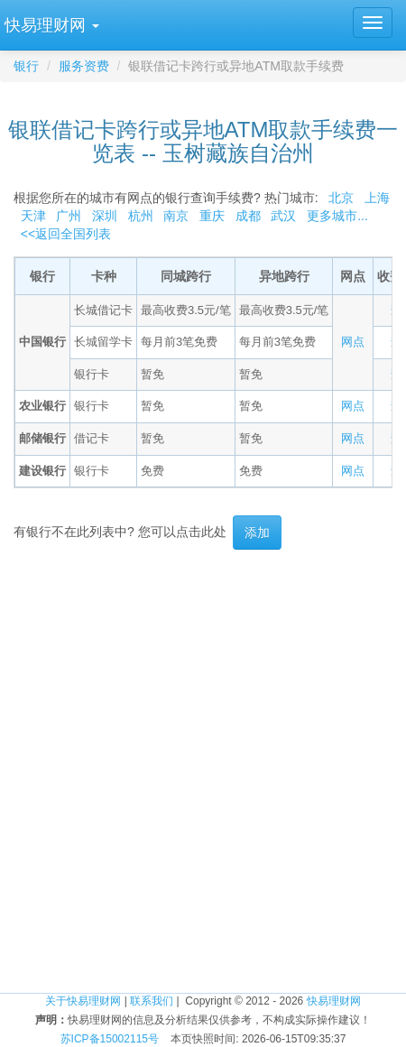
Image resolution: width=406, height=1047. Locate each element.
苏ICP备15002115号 (109, 1039)
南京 (176, 215)
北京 (341, 197)
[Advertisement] (203, 771)
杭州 (140, 215)
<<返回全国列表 (66, 234)
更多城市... (333, 215)
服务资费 (84, 66)
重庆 (212, 215)
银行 (26, 66)
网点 (352, 341)
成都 (248, 215)
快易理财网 (334, 1001)
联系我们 (151, 1001)
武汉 (283, 215)
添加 (257, 532)
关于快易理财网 (83, 1001)
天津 (33, 215)
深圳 (104, 215)
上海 (377, 197)
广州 (68, 215)
